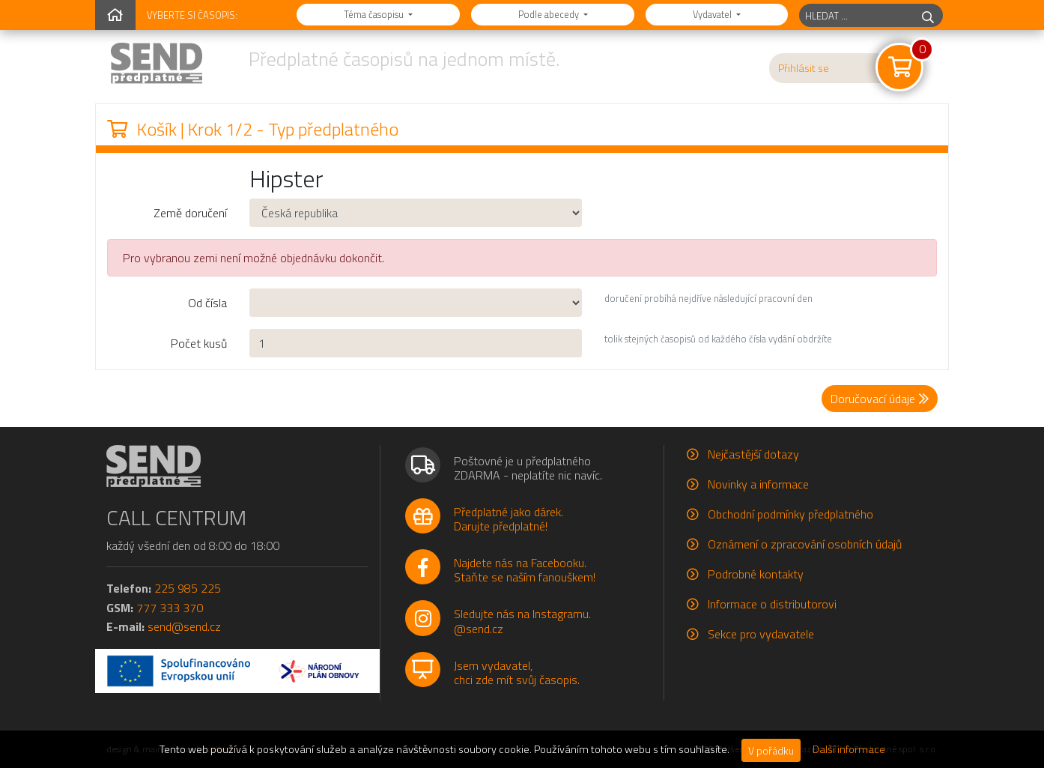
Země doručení (190, 213)
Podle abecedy (549, 14)
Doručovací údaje (880, 399)
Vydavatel (713, 14)
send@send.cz (184, 626)
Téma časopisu (375, 14)
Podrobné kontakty (756, 574)
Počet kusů (199, 343)
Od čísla (207, 303)
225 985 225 (187, 588)
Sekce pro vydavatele (761, 634)
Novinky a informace (758, 484)
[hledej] (928, 15)
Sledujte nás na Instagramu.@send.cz (522, 621)
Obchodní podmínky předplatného (790, 514)
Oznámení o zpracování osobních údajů (805, 544)
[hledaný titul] (856, 15)
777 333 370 (169, 608)
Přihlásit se (803, 68)
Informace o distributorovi (772, 604)
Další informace (849, 749)
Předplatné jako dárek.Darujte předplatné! (508, 519)
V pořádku (771, 750)
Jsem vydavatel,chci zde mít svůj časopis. (517, 672)
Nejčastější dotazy (753, 454)
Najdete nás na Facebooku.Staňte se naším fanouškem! (524, 570)
